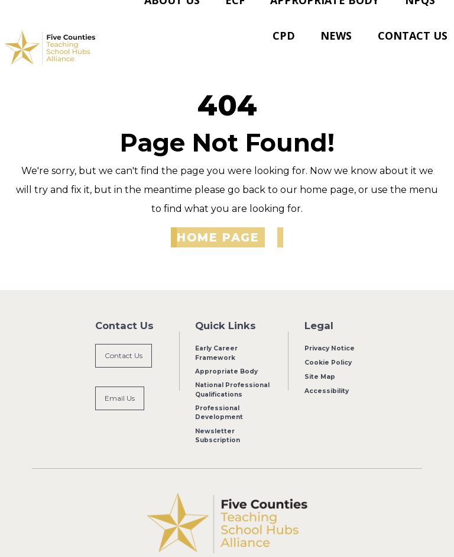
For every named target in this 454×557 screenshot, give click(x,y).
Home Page (218, 211)
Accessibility (326, 364)
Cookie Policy (328, 336)
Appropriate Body (226, 345)
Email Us (120, 372)
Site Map (319, 349)
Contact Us (123, 329)
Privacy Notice (329, 322)
